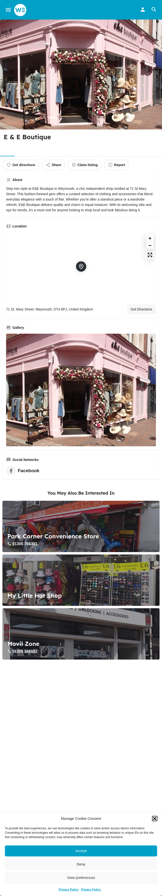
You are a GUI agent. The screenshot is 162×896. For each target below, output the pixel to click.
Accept (81, 851)
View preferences (81, 877)
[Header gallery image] (81, 74)
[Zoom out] (149, 245)
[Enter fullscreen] (149, 254)
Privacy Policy (68, 889)
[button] (154, 818)
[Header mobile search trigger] (154, 9)
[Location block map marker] (81, 266)
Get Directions (141, 309)
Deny (81, 864)
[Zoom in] (149, 238)
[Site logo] (21, 10)
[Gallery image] (81, 390)
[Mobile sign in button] (143, 9)
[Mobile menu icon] (8, 10)
